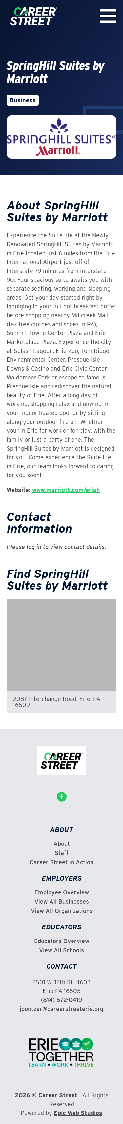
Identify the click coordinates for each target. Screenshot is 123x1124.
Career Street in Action (61, 862)
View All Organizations (61, 911)
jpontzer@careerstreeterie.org (61, 1008)
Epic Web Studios (78, 1113)
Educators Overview (61, 941)
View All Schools (61, 950)
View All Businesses (61, 902)
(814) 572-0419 (61, 999)
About (61, 844)
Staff (62, 853)
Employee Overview (61, 892)
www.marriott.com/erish (66, 489)
